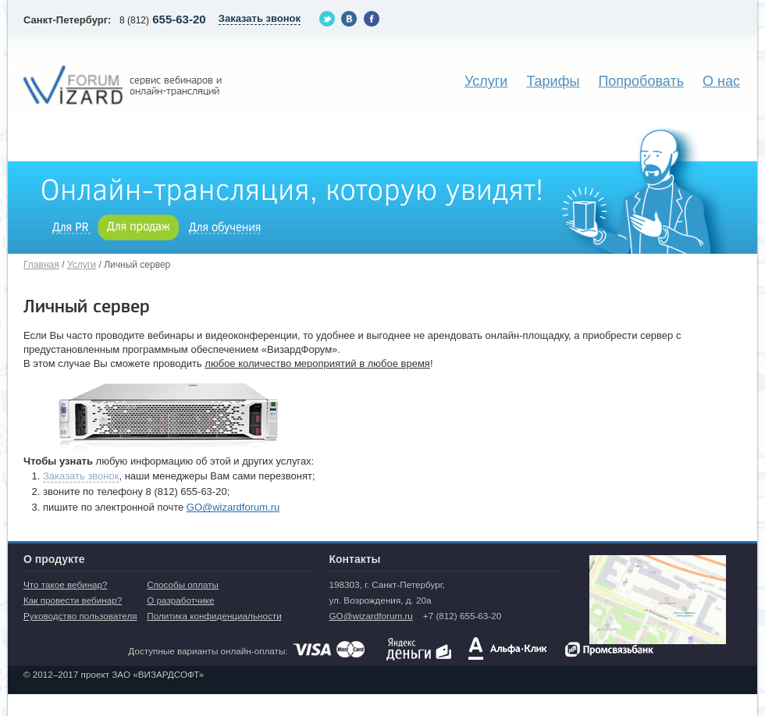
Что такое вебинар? (65, 584)
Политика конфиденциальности (214, 616)
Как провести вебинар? (72, 600)
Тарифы (552, 81)
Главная (41, 264)
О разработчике (180, 600)
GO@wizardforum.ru (233, 507)
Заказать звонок (81, 476)
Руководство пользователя (80, 616)
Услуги (485, 81)
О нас (721, 81)
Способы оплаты (183, 584)
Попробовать (641, 81)
